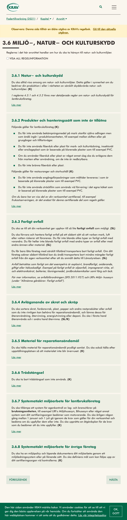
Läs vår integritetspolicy (92, 515)
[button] (37, 76)
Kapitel (46, 18)
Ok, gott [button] (115, 511)
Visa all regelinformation (27, 58)
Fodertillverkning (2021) (20, 18)
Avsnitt (61, 18)
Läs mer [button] (16, 105)
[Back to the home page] (13, 7)
